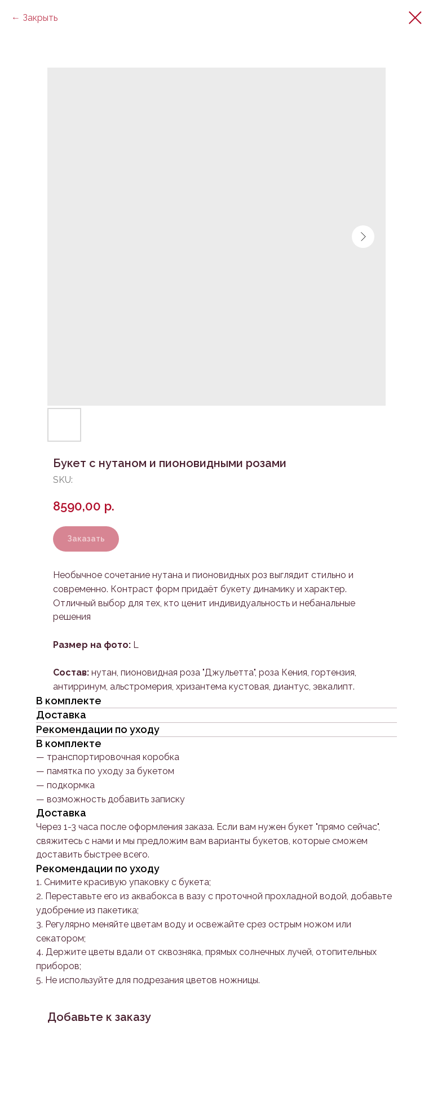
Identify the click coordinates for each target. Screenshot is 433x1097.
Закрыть (40, 17)
